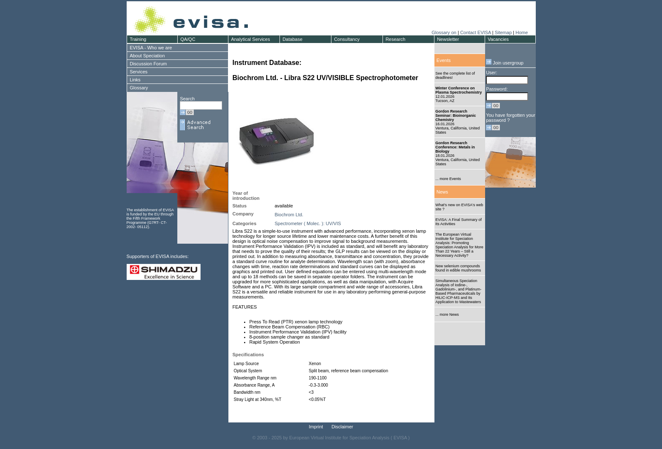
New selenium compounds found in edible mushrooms (458, 268)
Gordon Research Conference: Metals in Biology (455, 147)
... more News (447, 314)
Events (444, 60)
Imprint (316, 426)
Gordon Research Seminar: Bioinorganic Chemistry (455, 115)
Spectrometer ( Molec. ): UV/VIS (308, 223)
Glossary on (444, 32)
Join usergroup (505, 62)
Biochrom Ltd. (289, 214)
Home (521, 32)
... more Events (448, 179)
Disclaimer (342, 426)
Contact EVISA (475, 32)
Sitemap (503, 32)
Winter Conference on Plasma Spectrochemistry (458, 90)
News (442, 191)
